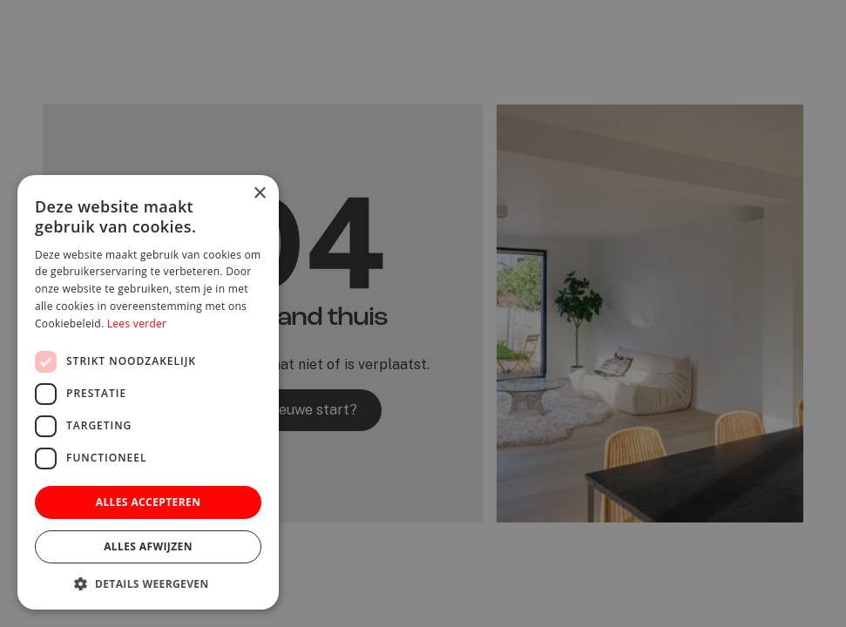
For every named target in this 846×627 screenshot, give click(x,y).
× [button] (259, 193)
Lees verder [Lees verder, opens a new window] (137, 323)
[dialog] (423, 313)
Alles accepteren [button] (148, 502)
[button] (148, 583)
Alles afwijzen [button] (148, 546)
